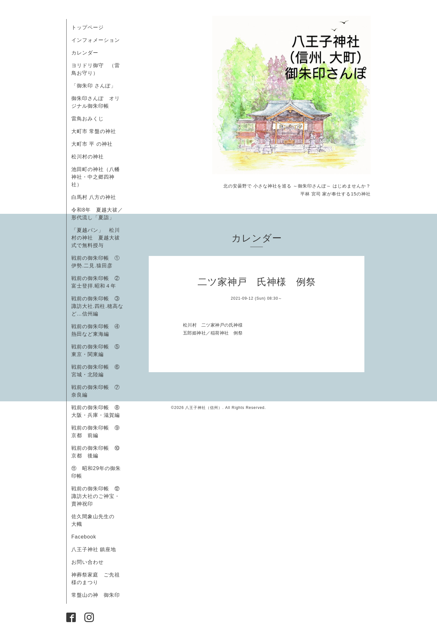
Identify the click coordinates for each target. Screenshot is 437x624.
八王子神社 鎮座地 (93, 549)
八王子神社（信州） (203, 407)
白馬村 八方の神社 (93, 197)
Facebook (86, 536)
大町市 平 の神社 (92, 144)
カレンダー (84, 52)
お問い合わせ (87, 562)
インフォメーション (95, 40)
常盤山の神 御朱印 (95, 595)
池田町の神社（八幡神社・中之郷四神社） (95, 177)
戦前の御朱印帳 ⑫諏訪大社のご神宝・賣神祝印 (95, 496)
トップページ (87, 27)
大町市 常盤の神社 (93, 131)
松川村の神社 (87, 156)
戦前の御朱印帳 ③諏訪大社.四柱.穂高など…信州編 (97, 306)
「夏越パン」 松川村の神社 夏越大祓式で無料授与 (95, 237)
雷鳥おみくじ (87, 118)
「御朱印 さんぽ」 (93, 85)
